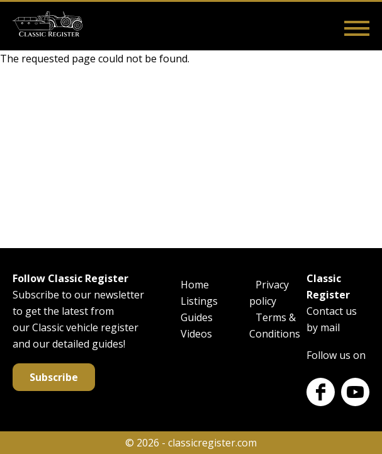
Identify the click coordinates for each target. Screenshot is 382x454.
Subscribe (54, 377)
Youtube (355, 392)
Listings (199, 301)
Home (195, 285)
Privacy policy (269, 293)
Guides (197, 317)
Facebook (320, 392)
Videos (196, 334)
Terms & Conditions (274, 325)
